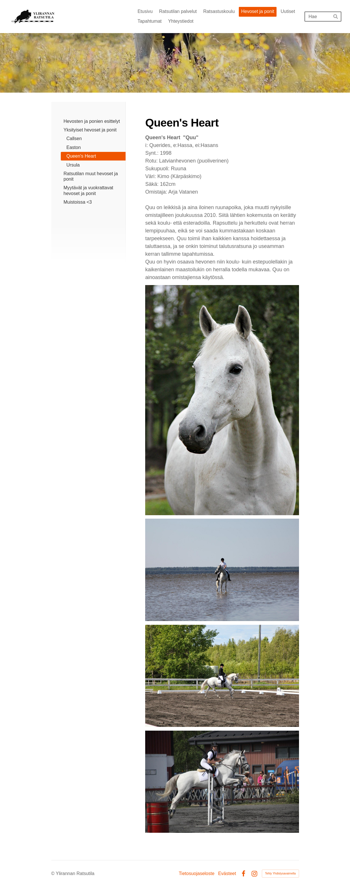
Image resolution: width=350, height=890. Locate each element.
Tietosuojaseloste (196, 873)
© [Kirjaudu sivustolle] (53, 873)
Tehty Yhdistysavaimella (280, 873)
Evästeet (227, 873)
